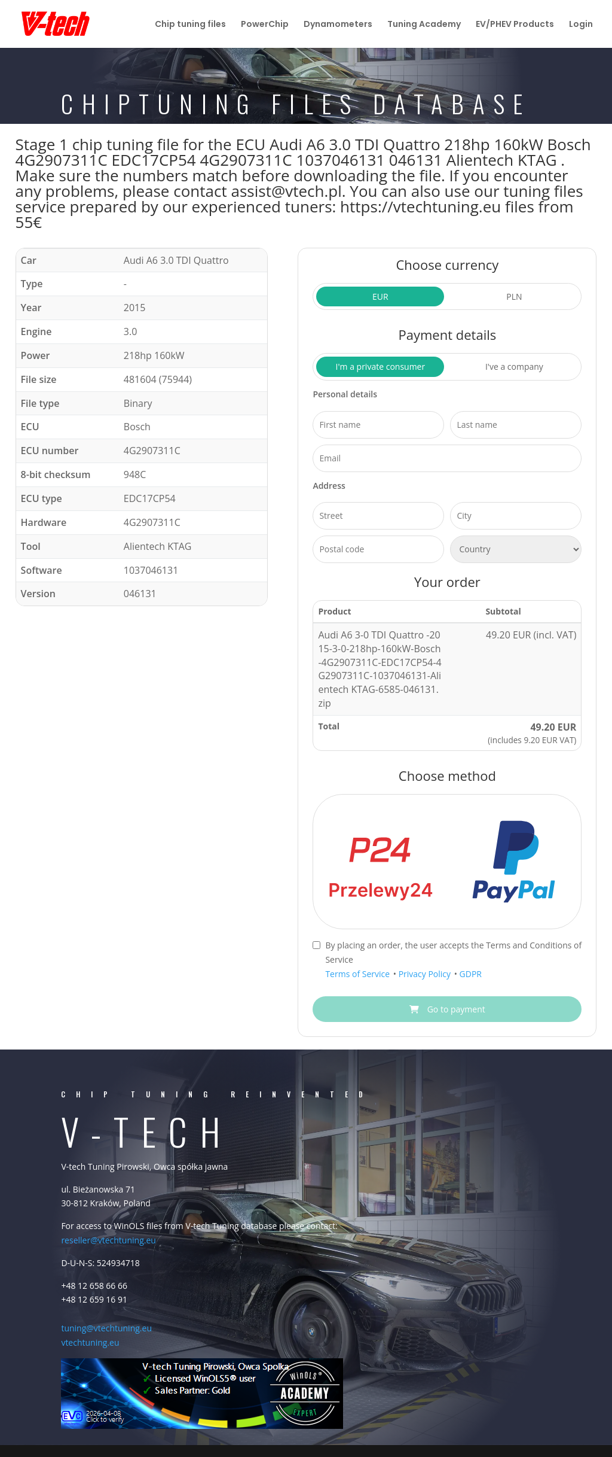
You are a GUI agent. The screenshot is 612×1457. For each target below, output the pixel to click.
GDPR (471, 974)
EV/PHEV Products (515, 25)
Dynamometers (338, 25)
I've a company (514, 366)
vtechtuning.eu (90, 1342)
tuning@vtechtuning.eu (106, 1328)
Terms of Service (358, 974)
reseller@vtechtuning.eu (108, 1240)
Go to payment (447, 1009)
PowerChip (265, 25)
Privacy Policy (426, 974)
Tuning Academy (424, 25)
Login (581, 25)
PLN (514, 296)
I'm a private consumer (381, 366)
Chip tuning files (190, 25)
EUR (380, 296)
